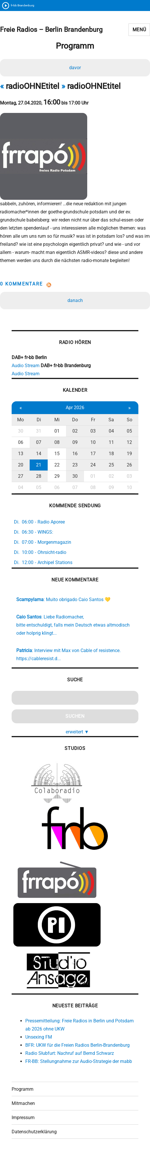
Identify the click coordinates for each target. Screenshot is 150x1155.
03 (93, 431)
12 (129, 442)
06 (20, 442)
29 (57, 476)
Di (39, 419)
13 (20, 453)
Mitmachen (23, 1103)
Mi (57, 419)
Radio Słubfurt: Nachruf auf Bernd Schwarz (69, 1053)
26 (129, 465)
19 (129, 453)
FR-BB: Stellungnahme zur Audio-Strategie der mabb (78, 1061)
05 (129, 431)
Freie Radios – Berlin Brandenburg (51, 30)
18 (111, 453)
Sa (111, 419)
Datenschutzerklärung (34, 1131)
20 (20, 465)
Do (75, 419)
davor (75, 67)
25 (111, 465)
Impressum (23, 1117)
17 (93, 453)
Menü (139, 29)
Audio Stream (26, 365)
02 (75, 431)
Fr (93, 419)
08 (57, 442)
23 (75, 465)
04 (111, 431)
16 (75, 453)
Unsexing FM (38, 1037)
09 (75, 442)
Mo (20, 419)
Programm (22, 1089)
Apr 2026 (75, 407)
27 (20, 476)
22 (57, 465)
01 (57, 431)
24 (93, 465)
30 (20, 431)
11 (111, 442)
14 (38, 453)
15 (57, 453)
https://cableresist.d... (38, 658)
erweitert (77, 732)
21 (38, 465)
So (129, 419)
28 (38, 476)
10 (93, 442)
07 (38, 442)
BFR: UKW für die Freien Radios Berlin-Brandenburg (77, 1045)
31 (38, 431)
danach (75, 300)
